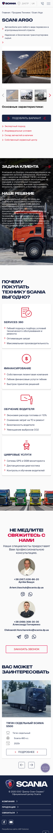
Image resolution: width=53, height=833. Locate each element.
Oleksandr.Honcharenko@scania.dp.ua (26, 630)
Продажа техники (21, 12)
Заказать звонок (26, 649)
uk (33, 3)
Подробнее (26, 752)
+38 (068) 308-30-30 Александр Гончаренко (26, 623)
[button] (47, 67)
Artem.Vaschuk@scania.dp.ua (26, 587)
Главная (6, 12)
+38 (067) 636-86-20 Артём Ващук (26, 580)
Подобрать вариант (26, 118)
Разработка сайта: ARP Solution (15, 829)
